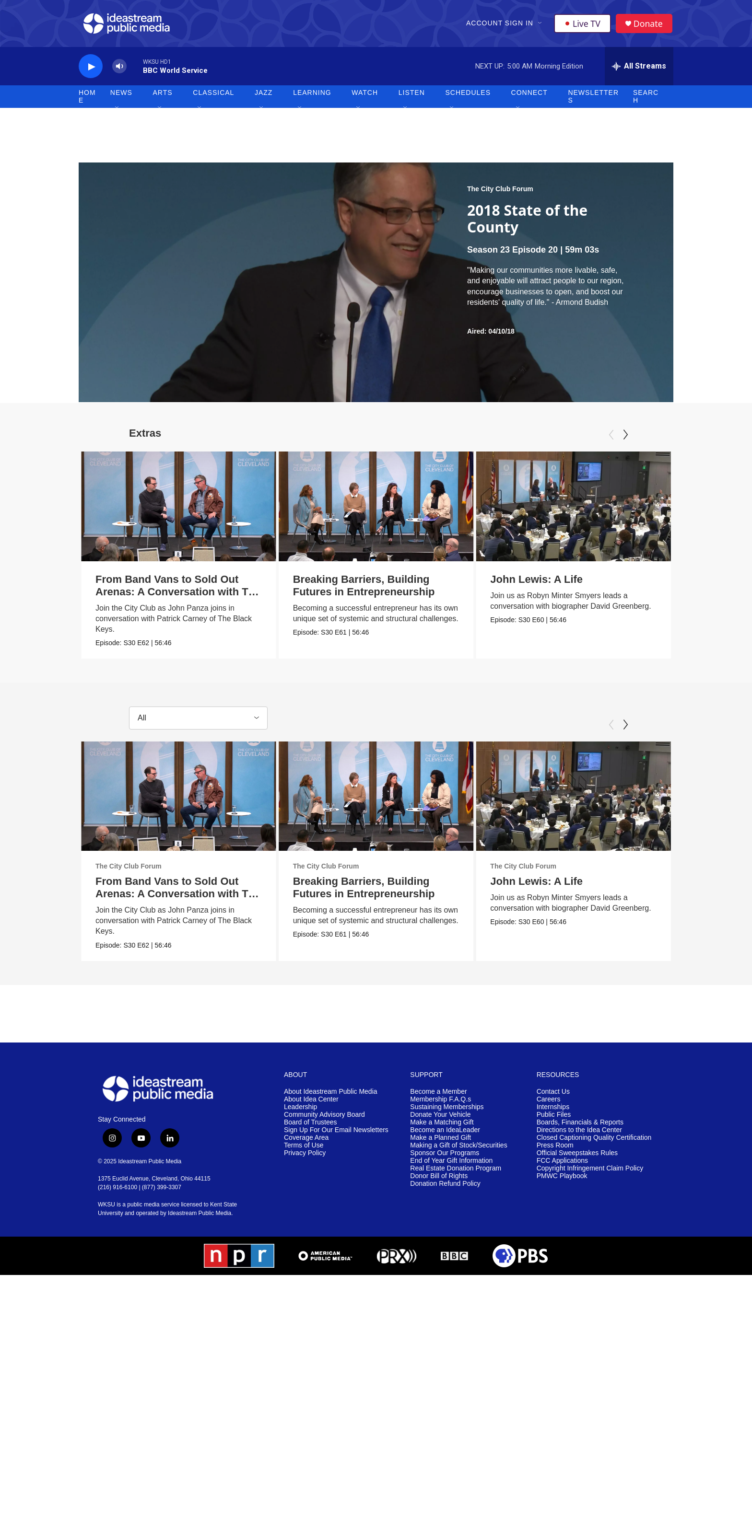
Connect (529, 96)
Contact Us (553, 1099)
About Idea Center (311, 1107)
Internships (553, 1114)
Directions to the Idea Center (579, 1137)
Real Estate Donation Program (455, 1175)
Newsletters (593, 99)
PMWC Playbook (562, 1183)
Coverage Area (306, 1144)
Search (645, 99)
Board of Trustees (310, 1130)
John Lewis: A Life (555, 582)
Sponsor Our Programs (444, 1160)
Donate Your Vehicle (440, 1122)
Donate (649, 25)
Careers (549, 1107)
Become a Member (438, 1099)
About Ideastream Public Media (330, 1099)
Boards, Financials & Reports (580, 1130)
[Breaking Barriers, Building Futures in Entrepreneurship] (415, 509)
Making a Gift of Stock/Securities (458, 1152)
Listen (412, 96)
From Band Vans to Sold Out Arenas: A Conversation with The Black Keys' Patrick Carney (177, 594)
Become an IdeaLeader (445, 1137)
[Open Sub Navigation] (540, 25)
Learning (312, 96)
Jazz (263, 96)
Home (87, 99)
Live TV (582, 25)
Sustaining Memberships (446, 1114)
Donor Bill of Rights (439, 1183)
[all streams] (639, 69)
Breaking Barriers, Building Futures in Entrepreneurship (403, 588)
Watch (365, 96)
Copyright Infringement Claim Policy (590, 1175)
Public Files (554, 1122)
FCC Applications (562, 1167)
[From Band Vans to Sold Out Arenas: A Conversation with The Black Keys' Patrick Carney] (178, 509)
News (121, 96)
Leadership (300, 1114)
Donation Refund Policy (445, 1190)
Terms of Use (303, 1152)
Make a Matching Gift (441, 1130)
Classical (213, 96)
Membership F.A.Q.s (440, 1107)
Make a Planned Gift (440, 1144)
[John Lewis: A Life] (592, 509)
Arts (163, 96)
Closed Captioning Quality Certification (594, 1144)
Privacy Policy (305, 1160)
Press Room (555, 1152)
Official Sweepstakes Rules (577, 1160)
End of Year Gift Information (451, 1167)
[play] (90, 69)
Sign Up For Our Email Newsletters (336, 1137)
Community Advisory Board (324, 1122)
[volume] (119, 70)
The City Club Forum (500, 192)
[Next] (625, 438)
